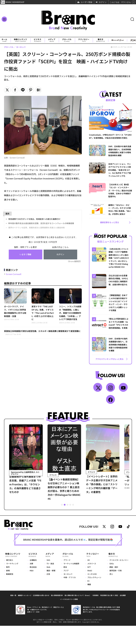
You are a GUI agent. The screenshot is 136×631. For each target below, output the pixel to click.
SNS (47, 565)
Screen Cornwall (14, 273)
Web (47, 572)
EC (88, 586)
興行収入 (9, 565)
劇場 (8, 575)
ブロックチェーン (94, 582)
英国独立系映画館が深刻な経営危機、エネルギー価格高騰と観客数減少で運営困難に (42, 337)
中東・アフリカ (69, 582)
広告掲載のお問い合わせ (41, 600)
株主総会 (33, 572)
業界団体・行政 (115, 575)
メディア (51, 40)
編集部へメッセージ (24, 600)
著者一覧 (13, 600)
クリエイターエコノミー (118, 565)
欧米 (64, 572)
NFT (88, 572)
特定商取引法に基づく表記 (109, 600)
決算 (31, 568)
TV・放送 (49, 568)
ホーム (4, 40)
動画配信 (9, 579)
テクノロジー (83, 40)
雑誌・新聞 (50, 575)
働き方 (100, 40)
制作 (8, 572)
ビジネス (37, 40)
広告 (47, 579)
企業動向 (33, 565)
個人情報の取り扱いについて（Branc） (78, 600)
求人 (111, 579)
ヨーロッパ (67, 579)
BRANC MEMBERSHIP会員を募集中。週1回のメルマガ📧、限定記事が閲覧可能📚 (68, 545)
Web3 (89, 575)
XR (88, 565)
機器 (88, 589)
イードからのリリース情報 (69, 604)
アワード (66, 565)
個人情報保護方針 (57, 600)
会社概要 (123, 600)
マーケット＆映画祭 (70, 568)
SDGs (111, 568)
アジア (65, 575)
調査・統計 (113, 572)
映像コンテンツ (20, 40)
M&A (31, 575)
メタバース (91, 568)
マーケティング (12, 568)
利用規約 (96, 600)
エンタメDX (91, 579)
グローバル (67, 40)
